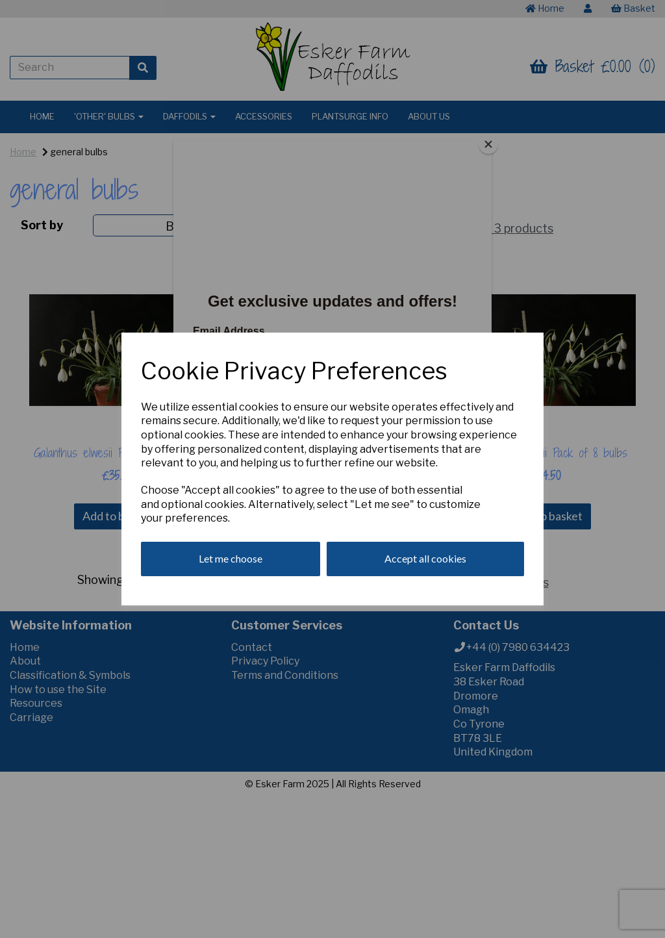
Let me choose (230, 558)
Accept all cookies (425, 558)
